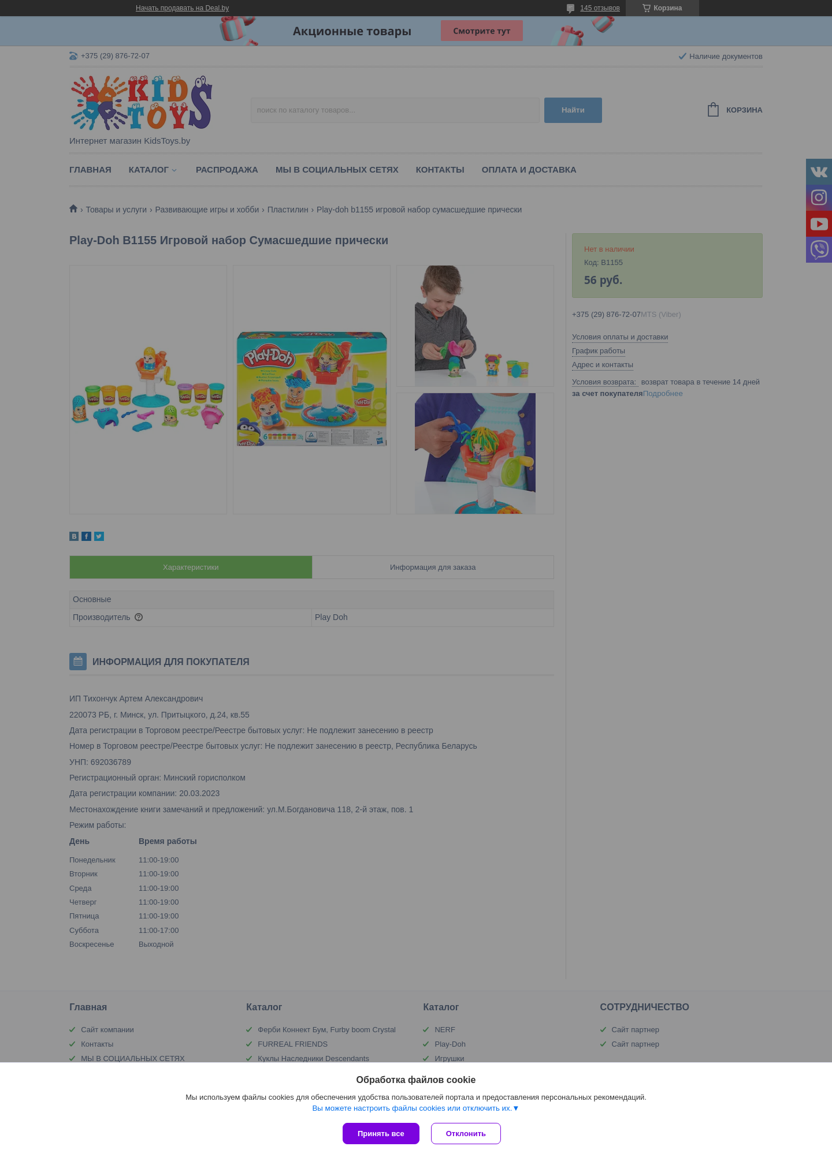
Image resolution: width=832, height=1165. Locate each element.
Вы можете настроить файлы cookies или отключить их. (412, 1108)
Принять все (381, 1133)
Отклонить (466, 1133)
